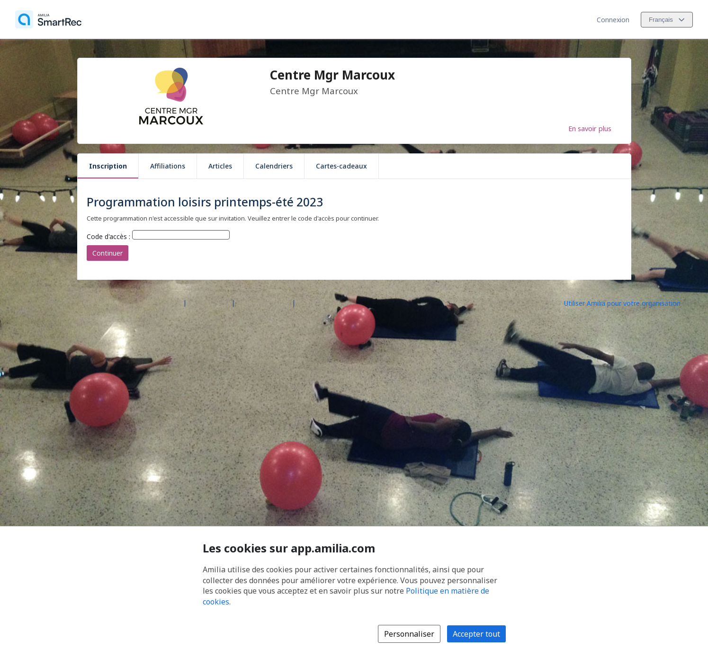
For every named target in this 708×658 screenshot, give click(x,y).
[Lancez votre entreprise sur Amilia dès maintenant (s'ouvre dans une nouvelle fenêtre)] (630, 302)
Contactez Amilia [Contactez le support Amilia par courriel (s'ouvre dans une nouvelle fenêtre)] (263, 302)
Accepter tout (476, 634)
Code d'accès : (108, 236)
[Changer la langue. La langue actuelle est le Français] (667, 19)
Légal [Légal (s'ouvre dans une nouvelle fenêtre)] (306, 302)
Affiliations (167, 165)
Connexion (613, 19)
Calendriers (274, 165)
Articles (220, 165)
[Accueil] (48, 19)
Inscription (108, 165)
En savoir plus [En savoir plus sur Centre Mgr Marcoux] (589, 128)
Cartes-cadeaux (341, 165)
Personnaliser (409, 634)
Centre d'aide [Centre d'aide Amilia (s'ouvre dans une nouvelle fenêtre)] (209, 302)
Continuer (107, 253)
